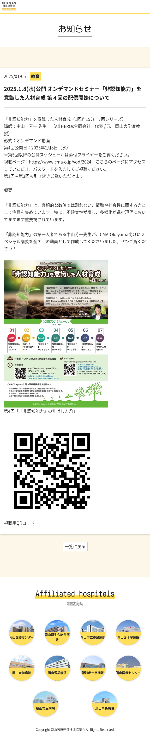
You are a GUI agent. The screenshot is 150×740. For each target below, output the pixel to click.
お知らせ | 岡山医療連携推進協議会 (9, 6)
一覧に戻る (75, 546)
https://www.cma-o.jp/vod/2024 (60, 161)
